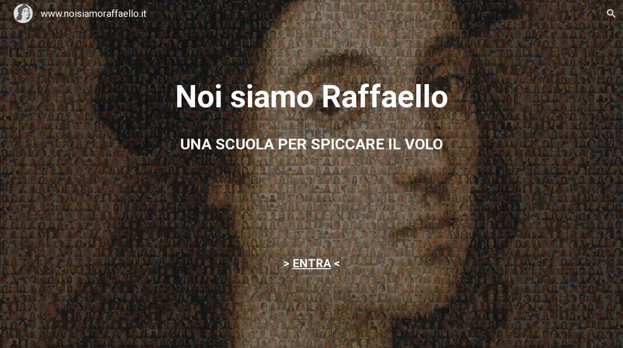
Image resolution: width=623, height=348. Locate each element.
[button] (611, 13)
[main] (311, 97)
